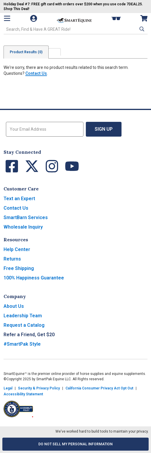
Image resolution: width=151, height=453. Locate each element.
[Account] (34, 18)
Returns (12, 259)
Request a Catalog (24, 325)
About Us (14, 306)
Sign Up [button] (104, 129)
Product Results (26, 52)
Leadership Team (23, 315)
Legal (8, 388)
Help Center (17, 249)
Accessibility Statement (23, 394)
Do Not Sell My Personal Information (75, 444)
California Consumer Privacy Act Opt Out (99, 388)
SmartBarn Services (26, 217)
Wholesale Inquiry (23, 227)
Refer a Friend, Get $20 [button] (29, 334)
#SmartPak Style (22, 344)
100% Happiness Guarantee (34, 278)
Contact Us (36, 73)
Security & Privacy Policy (39, 388)
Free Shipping (19, 268)
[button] (141, 29)
